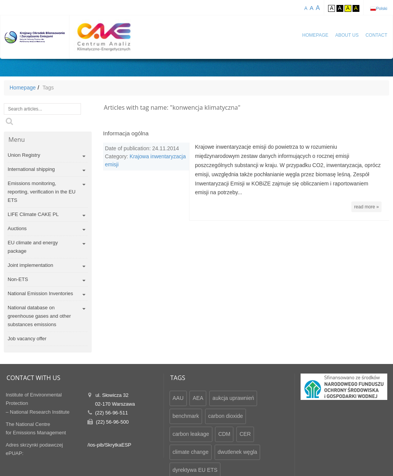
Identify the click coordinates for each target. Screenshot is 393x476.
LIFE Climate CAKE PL (33, 214)
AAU (178, 398)
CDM (224, 434)
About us (347, 35)
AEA (197, 398)
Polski (381, 8)
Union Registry (24, 155)
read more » (366, 207)
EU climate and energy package (33, 247)
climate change (191, 452)
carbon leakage (191, 434)
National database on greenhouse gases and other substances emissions (39, 316)
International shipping (31, 169)
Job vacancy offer (27, 338)
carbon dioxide (225, 416)
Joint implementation (30, 265)
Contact (376, 35)
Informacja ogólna (126, 133)
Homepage (315, 35)
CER (245, 434)
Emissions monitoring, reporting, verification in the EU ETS (42, 191)
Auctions (17, 228)
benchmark (186, 416)
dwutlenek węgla (237, 452)
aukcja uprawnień (233, 398)
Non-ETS (18, 279)
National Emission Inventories (40, 293)
